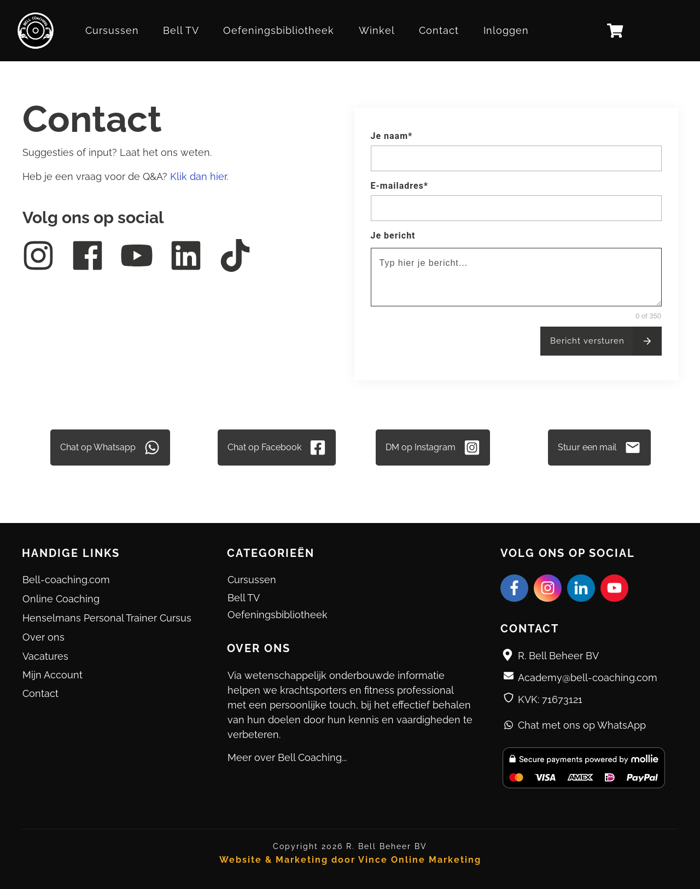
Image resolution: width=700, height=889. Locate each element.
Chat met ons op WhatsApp (582, 725)
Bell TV (244, 597)
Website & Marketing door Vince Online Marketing (350, 860)
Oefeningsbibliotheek (278, 614)
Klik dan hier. (199, 176)
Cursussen (252, 579)
